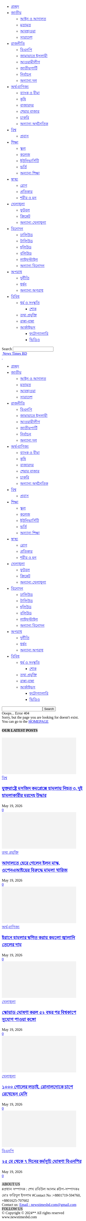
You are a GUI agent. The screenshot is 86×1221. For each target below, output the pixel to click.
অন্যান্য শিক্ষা (30, 173)
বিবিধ (15, 297)
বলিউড (26, 253)
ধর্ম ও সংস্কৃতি (30, 303)
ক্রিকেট (25, 216)
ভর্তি (23, 167)
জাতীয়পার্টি (28, 68)
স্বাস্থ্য (14, 179)
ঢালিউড (26, 235)
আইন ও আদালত (33, 19)
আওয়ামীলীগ (30, 62)
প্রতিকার (26, 192)
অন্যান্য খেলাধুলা (33, 222)
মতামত (25, 25)
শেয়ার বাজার (29, 111)
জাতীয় (16, 13)
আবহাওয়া (28, 31)
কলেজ (25, 155)
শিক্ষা (14, 142)
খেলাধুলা (18, 204)
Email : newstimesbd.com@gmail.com (47, 1205)
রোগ (23, 185)
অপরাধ (16, 272)
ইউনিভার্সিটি (29, 161)
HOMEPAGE (38, 721)
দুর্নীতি (24, 278)
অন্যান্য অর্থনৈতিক (34, 124)
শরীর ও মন (28, 198)
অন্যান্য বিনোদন (32, 266)
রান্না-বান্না (27, 321)
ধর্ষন (23, 284)
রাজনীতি (18, 43)
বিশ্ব (13, 130)
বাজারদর (27, 105)
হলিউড (25, 247)
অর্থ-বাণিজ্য (20, 87)
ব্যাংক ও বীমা (30, 93)
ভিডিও (34, 340)
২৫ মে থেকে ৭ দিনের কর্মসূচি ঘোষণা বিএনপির (41, 1161)
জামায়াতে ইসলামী (33, 56)
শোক (32, 309)
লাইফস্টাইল (29, 259)
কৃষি (23, 99)
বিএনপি (26, 50)
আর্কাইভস (27, 327)
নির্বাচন (25, 74)
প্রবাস (24, 136)
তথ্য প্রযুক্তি (28, 315)
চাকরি (24, 118)
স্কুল (23, 148)
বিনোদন (17, 229)
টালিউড (26, 241)
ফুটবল (25, 210)
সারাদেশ (26, 37)
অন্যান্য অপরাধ (31, 290)
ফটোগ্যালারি (38, 334)
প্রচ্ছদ (15, 6)
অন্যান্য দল (28, 81)
